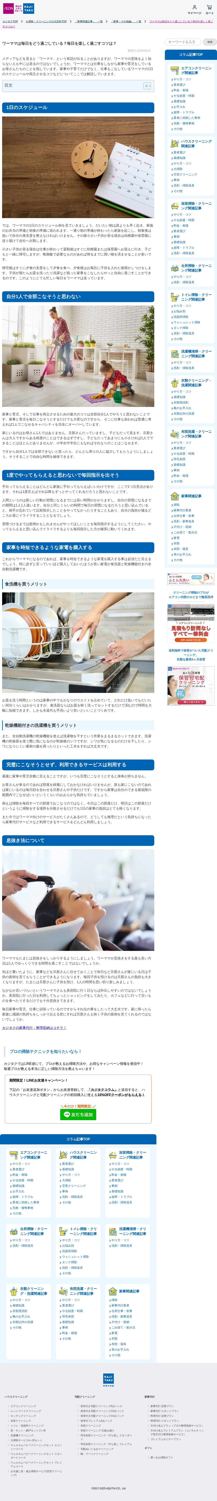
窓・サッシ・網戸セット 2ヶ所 (28, 1430)
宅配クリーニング (85, 1396)
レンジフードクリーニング (26, 1411)
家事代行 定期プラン (162, 1406)
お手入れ (18, 1191)
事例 (65, 1191)
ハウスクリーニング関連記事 (83, 1155)
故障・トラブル (23, 1196)
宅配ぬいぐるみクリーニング (97, 1449)
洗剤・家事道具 (121, 1316)
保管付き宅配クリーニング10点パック (102, 1411)
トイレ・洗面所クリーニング (27, 1425)
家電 (114, 1333)
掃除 (114, 1300)
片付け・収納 (120, 1322)
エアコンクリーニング (23, 1406)
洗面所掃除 (69, 1251)
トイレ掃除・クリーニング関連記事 (83, 1231)
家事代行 (150, 1396)
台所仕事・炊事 (121, 1311)
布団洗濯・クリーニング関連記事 (83, 1291)
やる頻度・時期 (23, 1180)
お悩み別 (68, 1245)
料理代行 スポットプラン (164, 1420)
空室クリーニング (74, 1185)
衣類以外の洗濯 (23, 1322)
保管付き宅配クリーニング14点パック (102, 1415)
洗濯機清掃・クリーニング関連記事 (132, 1231)
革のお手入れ (120, 1349)
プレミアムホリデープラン (165, 1439)
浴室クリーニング (21, 1420)
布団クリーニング (91, 1425)
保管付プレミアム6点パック (97, 1420)
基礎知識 (18, 1185)
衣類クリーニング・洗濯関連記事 (33, 1291)
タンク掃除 (69, 1262)
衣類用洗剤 (20, 1311)
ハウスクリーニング (16, 1396)
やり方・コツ (21, 1163)
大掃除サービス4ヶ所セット (27, 1440)
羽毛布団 (68, 1316)
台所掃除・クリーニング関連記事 (33, 1231)
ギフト (148, 1448)
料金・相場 (20, 1174)
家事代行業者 (120, 1305)
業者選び (18, 1169)
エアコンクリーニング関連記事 (33, 1155)
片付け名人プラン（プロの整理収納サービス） (177, 1425)
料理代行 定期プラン (162, 1415)
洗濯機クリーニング (22, 1435)
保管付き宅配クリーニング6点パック (102, 1406)
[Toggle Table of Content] (145, 86)
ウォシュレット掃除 (75, 1256)
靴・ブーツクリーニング (94, 1453)
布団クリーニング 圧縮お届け (97, 1430)
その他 (17, 1213)
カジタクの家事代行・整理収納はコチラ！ (34, 1028)
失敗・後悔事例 (23, 1207)
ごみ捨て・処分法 (123, 1327)
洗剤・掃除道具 (72, 1196)
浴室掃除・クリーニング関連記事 (132, 1155)
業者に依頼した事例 (26, 1202)
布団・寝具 (118, 1344)
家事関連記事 (129, 1291)
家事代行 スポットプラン (164, 1411)
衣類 (114, 1338)
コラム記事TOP (78, 1139)
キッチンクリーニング (23, 1415)
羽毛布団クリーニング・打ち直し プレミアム (106, 1444)
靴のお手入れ (21, 1316)
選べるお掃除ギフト (161, 1457)
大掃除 (66, 1180)
